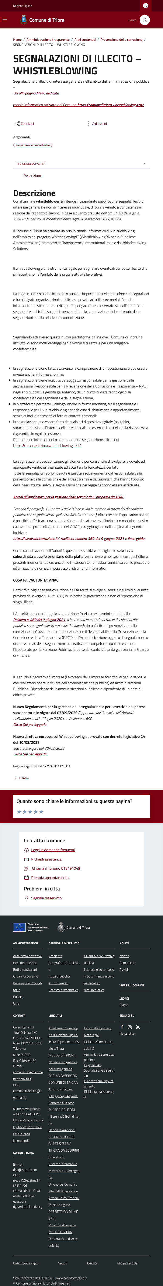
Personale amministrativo (27, 986)
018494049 (21, 1054)
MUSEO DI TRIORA (62, 1055)
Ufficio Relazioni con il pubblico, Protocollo (28, 1124)
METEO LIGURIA (60, 1231)
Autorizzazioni (58, 983)
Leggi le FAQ (93, 1065)
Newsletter (127, 1033)
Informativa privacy (97, 1028)
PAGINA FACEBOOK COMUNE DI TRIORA (63, 1079)
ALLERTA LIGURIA (61, 1136)
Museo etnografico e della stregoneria (63, 1065)
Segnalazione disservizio (99, 1073)
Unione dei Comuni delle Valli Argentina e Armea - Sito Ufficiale (64, 1191)
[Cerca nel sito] (143, 20)
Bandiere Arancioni (62, 1129)
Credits (92, 1263)
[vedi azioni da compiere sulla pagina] (96, 123)
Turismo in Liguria (61, 1089)
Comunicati (127, 962)
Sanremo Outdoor (61, 1102)
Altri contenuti (85, 39)
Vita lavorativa (94, 989)
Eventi (124, 1004)
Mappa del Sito (127, 1263)
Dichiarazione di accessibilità (63, 1242)
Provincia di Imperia (62, 1225)
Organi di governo (25, 976)
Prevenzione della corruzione (121, 39)
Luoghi (124, 997)
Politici (17, 996)
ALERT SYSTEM (60, 1143)
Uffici (16, 1003)
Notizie (124, 955)
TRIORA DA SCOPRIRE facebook (64, 1154)
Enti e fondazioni (25, 969)
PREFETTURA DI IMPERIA (63, 1215)
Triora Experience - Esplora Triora (64, 1045)
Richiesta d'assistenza (98, 1094)
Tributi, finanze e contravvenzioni (99, 980)
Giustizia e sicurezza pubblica (99, 959)
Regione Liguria (22, 5)
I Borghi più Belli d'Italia (63, 1120)
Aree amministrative (27, 955)
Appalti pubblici (59, 976)
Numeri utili (21, 1140)
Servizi (62, 1263)
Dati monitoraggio (25, 1263)
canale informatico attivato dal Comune (78, 105)
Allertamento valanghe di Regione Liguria (63, 1031)
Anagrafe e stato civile (64, 966)
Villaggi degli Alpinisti (63, 1096)
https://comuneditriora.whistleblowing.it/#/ (47, 445)
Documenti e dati (25, 962)
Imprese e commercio (99, 969)
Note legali (91, 1034)
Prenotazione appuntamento (99, 1083)
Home (17, 39)
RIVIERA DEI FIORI (62, 1109)
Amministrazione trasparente (48, 39)
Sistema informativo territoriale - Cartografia (64, 1170)
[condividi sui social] (24, 123)
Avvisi (123, 969)
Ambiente (55, 955)
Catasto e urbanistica (63, 989)
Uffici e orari (21, 1133)
